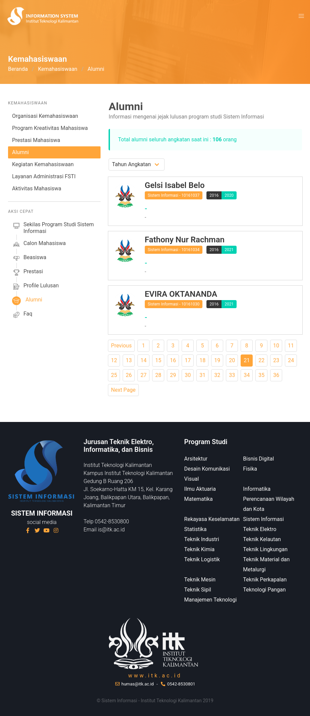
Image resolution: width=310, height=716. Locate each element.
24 (291, 360)
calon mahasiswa (39, 244)
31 (202, 375)
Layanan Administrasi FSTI (43, 176)
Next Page (123, 390)
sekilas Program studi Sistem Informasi (53, 228)
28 (158, 375)
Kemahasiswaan (57, 69)
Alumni (20, 152)
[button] (301, 16)
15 (158, 360)
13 (129, 360)
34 (247, 375)
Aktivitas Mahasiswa (36, 188)
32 (217, 375)
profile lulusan (35, 286)
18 (202, 360)
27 (143, 375)
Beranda (18, 69)
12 (114, 360)
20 (232, 360)
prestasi (27, 272)
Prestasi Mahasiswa (36, 140)
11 (291, 345)
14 (143, 360)
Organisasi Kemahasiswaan (45, 116)
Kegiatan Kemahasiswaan (43, 164)
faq (22, 315)
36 (276, 375)
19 (217, 360)
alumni (27, 300)
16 (173, 360)
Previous (121, 345)
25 (114, 375)
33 (232, 375)
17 (188, 360)
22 (261, 360)
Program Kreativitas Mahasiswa (50, 128)
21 (247, 360)
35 (261, 375)
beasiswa (29, 258)
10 (276, 345)
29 (173, 375)
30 (188, 375)
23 (276, 360)
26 (129, 375)
